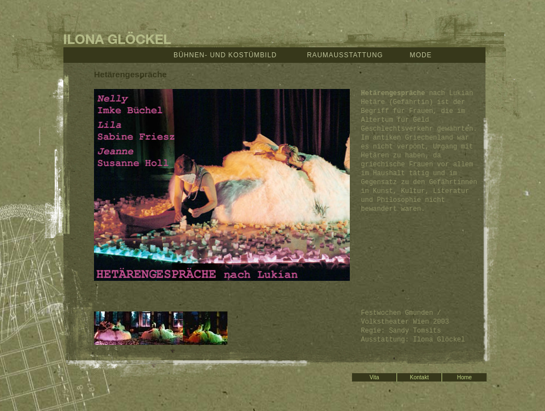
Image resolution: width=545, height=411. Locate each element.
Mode (421, 55)
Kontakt (419, 377)
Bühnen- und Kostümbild (225, 55)
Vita (374, 377)
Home (464, 377)
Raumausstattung (345, 55)
